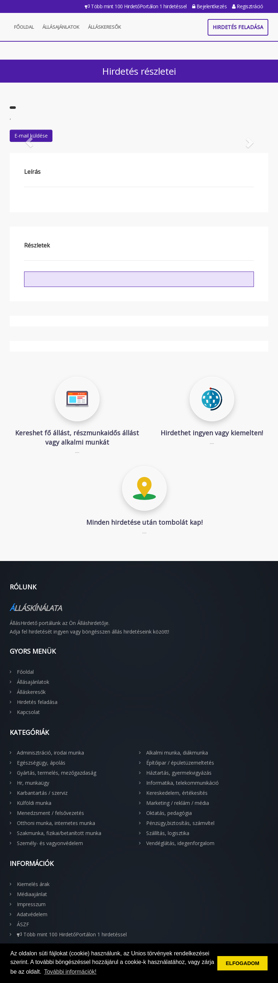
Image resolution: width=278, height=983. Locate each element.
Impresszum (31, 904)
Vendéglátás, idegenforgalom (180, 843)
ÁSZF (23, 924)
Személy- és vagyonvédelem (50, 843)
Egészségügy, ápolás (41, 762)
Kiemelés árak (33, 884)
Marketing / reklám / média (177, 802)
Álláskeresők (104, 27)
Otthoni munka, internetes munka (56, 823)
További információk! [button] (70, 972)
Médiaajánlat (32, 894)
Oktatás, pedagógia (169, 813)
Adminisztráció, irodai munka (50, 752)
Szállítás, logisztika (167, 833)
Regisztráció (247, 6)
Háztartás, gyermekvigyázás (179, 772)
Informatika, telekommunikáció (182, 782)
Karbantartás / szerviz (42, 792)
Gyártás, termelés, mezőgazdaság (56, 772)
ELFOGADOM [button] (242, 963)
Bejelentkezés (209, 6)
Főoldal (24, 27)
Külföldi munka (34, 802)
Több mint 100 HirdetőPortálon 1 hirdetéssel (136, 6)
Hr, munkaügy (33, 782)
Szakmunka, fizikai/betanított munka (59, 833)
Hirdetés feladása (238, 27)
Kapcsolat (28, 712)
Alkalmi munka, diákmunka (177, 752)
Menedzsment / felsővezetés (50, 813)
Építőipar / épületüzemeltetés (180, 762)
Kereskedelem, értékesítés (177, 792)
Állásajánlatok (60, 27)
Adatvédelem (32, 914)
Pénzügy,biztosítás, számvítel (180, 823)
